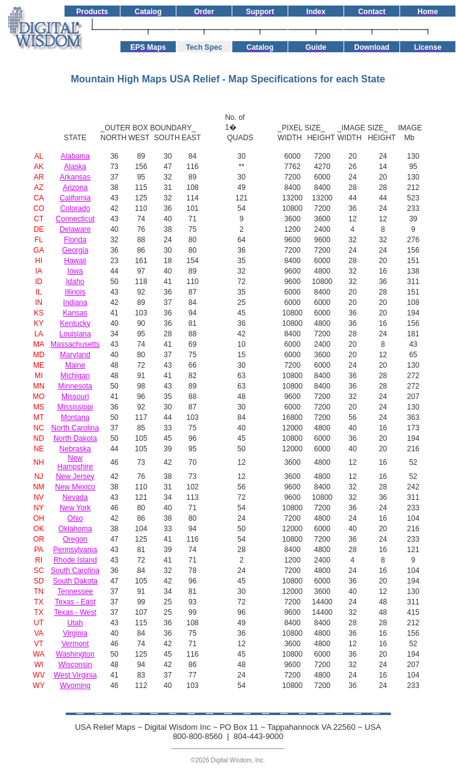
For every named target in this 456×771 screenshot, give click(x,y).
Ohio (75, 518)
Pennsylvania (75, 549)
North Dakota (75, 438)
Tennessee (75, 591)
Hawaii (75, 260)
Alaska (75, 166)
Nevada (75, 497)
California (75, 198)
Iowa (75, 271)
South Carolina (75, 570)
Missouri (75, 396)
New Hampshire (75, 462)
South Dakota (75, 581)
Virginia (75, 633)
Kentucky (75, 323)
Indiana (75, 302)
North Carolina (75, 428)
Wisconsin (75, 664)
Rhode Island (75, 560)
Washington (75, 654)
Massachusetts (75, 344)
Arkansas (75, 177)
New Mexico (75, 487)
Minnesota (75, 386)
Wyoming (75, 685)
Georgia (75, 250)
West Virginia (74, 675)
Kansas (75, 313)
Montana (75, 417)
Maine (75, 365)
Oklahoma (75, 528)
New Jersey (75, 476)
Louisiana (75, 334)
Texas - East (75, 602)
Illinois (75, 292)
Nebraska (75, 449)
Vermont (75, 643)
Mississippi (75, 407)
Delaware (75, 229)
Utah (75, 623)
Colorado (75, 208)
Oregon (75, 539)
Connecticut (75, 219)
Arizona (75, 187)
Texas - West (75, 612)
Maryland (75, 354)
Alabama (75, 156)
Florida (75, 239)
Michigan (75, 375)
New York (75, 508)
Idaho (75, 281)
